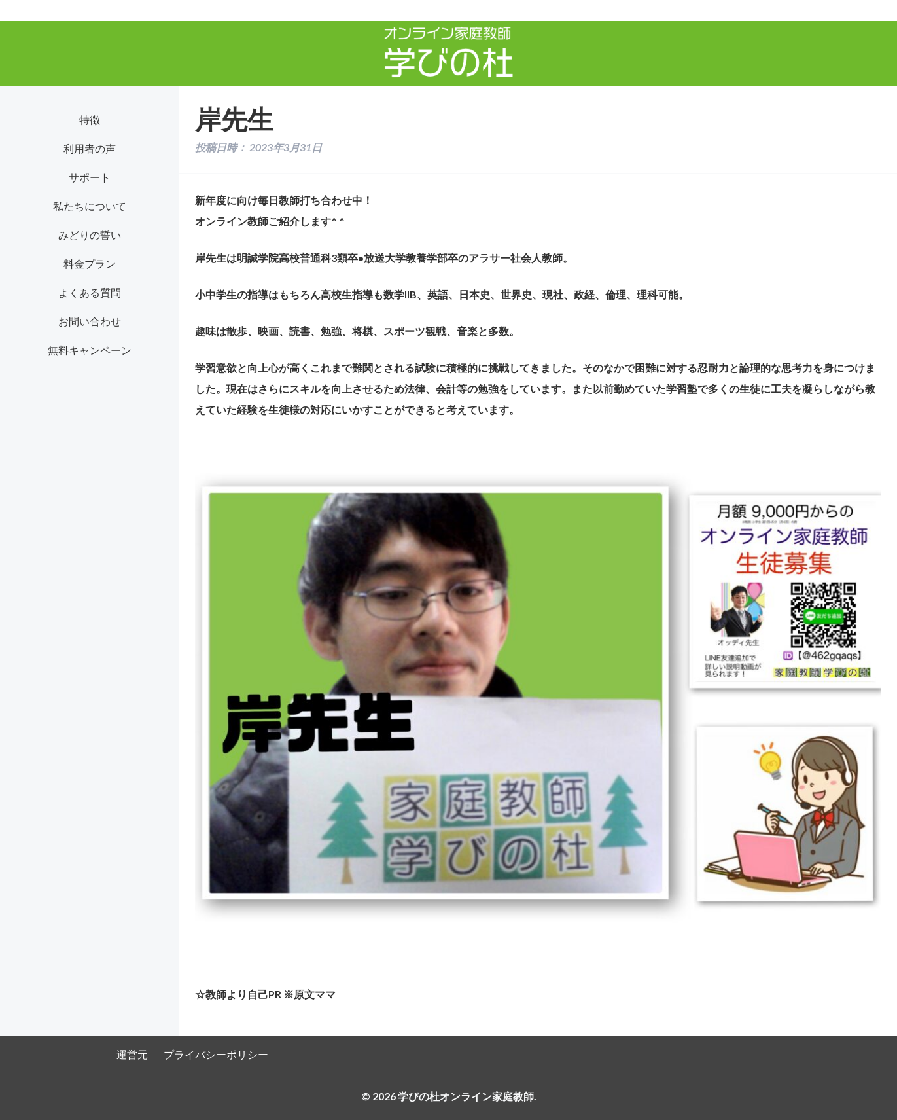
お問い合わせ (89, 321)
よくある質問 (89, 292)
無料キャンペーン (90, 350)
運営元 (132, 1054)
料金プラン (89, 263)
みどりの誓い (89, 234)
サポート (90, 177)
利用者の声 (89, 148)
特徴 (89, 119)
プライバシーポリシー (216, 1054)
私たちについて (89, 206)
